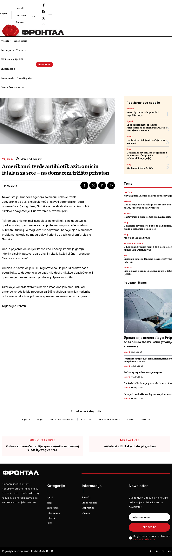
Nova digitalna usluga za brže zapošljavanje (143, 114)
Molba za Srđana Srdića (140, 168)
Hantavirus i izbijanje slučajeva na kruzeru (146, 142)
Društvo (130, 109)
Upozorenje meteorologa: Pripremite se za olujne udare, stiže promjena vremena (147, 127)
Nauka (130, 137)
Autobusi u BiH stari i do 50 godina (130, 446)
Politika (128, 268)
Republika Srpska (133, 244)
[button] (33, 15)
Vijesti (8, 159)
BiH (125, 256)
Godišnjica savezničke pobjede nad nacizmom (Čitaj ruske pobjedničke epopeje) (147, 155)
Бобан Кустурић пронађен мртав (143, 372)
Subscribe (149, 527)
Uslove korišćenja (144, 539)
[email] (149, 517)
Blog (129, 149)
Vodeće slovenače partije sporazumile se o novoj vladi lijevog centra (42, 448)
